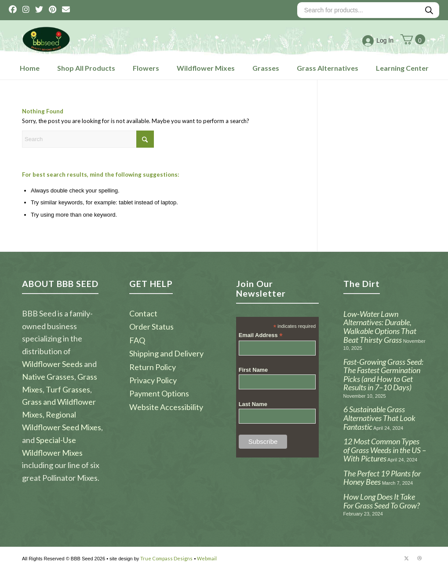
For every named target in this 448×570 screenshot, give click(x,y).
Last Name (253, 404)
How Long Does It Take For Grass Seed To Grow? (381, 501)
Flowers (146, 68)
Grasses (265, 68)
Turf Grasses (68, 389)
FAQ (137, 340)
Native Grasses (48, 376)
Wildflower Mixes (206, 68)
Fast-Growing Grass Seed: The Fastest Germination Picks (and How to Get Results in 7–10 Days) (383, 374)
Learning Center (402, 68)
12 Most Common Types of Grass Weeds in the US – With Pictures (384, 449)
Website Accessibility (166, 407)
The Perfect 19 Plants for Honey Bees (382, 477)
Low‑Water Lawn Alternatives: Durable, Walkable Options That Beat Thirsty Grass (379, 327)
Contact (143, 313)
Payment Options (159, 393)
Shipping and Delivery (166, 353)
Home (30, 68)
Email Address (261, 335)
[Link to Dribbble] (419, 558)
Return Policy (152, 367)
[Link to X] (406, 558)
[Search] (88, 139)
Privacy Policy (153, 380)
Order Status (151, 326)
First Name (253, 370)
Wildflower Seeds (52, 364)
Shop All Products (86, 68)
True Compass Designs (166, 558)
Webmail (207, 558)
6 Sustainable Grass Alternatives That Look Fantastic (379, 417)
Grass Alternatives (327, 68)
